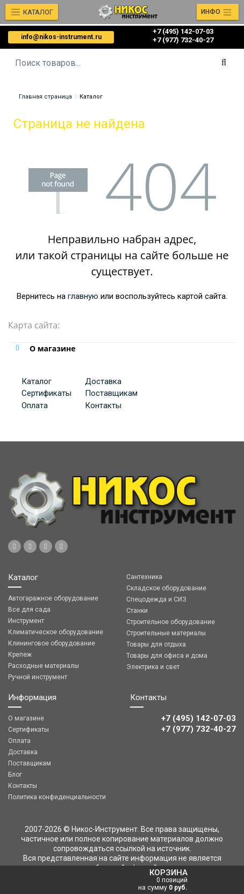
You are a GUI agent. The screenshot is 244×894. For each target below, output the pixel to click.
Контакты (103, 405)
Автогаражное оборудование (53, 598)
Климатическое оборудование (55, 632)
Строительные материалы (166, 633)
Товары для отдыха (156, 644)
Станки (137, 610)
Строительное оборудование (170, 622)
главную (83, 296)
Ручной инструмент (37, 677)
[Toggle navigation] (218, 12)
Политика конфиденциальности (57, 797)
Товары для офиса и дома (166, 655)
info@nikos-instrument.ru (61, 37)
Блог (15, 774)
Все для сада (29, 609)
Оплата (34, 405)
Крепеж (20, 654)
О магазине (26, 718)
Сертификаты (46, 393)
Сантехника (144, 577)
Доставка (103, 381)
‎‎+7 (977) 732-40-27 (183, 40)
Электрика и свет (153, 667)
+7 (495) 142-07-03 (183, 31)
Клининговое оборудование (51, 643)
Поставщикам (111, 393)
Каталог (36, 381)
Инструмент (26, 621)
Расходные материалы (43, 666)
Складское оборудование (166, 588)
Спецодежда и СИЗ (156, 599)
